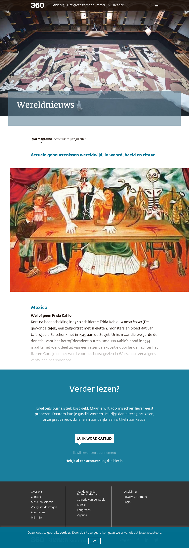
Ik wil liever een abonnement (94, 453)
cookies (65, 532)
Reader (118, 5)
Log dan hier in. (112, 461)
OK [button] (94, 541)
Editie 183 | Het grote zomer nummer (78, 5)
